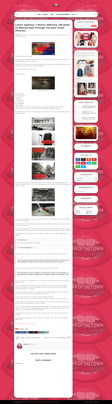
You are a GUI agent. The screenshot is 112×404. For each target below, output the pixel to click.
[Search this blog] (83, 26)
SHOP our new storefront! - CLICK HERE (25, 323)
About (19, 5)
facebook (78, 211)
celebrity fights (86, 178)
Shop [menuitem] (73, 14)
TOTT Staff (32, 344)
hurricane (22, 329)
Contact (25, 5)
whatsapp (89, 211)
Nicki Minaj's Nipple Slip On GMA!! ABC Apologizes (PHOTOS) (89, 106)
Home (15, 5)
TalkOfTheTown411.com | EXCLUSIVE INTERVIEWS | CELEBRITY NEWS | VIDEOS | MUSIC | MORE (41, 402)
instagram (78, 213)
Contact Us (96, 402)
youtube (89, 213)
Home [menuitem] (39, 14)
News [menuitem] (51, 14)
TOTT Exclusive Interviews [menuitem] (63, 14)
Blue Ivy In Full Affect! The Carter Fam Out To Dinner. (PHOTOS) (88, 118)
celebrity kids (86, 180)
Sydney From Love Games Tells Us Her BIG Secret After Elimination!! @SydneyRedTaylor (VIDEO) (89, 112)
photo (19, 21)
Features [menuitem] (45, 14)
